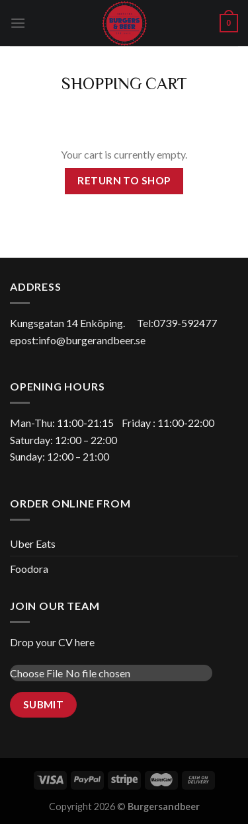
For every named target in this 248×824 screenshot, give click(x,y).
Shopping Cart (124, 82)
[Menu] (18, 23)
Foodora (29, 568)
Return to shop (124, 180)
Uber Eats (33, 543)
